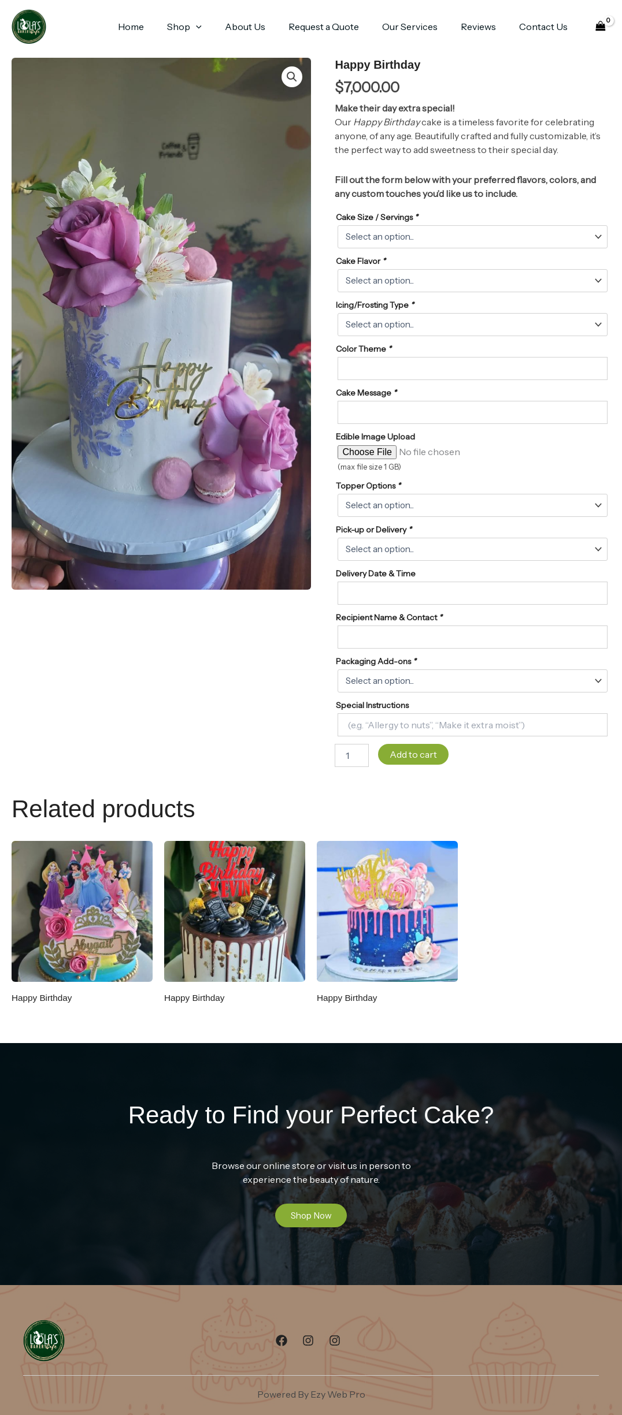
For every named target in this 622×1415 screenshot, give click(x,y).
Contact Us (545, 26)
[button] (221, 26)
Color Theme (363, 349)
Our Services (421, 26)
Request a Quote (340, 26)
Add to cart (413, 754)
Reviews (485, 26)
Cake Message (366, 393)
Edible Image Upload (375, 436)
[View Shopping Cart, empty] (600, 26)
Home (161, 26)
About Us (266, 26)
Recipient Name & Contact (389, 617)
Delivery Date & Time (376, 573)
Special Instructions (372, 705)
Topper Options (368, 486)
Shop (209, 26)
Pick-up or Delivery (374, 529)
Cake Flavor (361, 261)
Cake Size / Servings (377, 217)
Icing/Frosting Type (375, 305)
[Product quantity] (351, 755)
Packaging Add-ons (376, 661)
